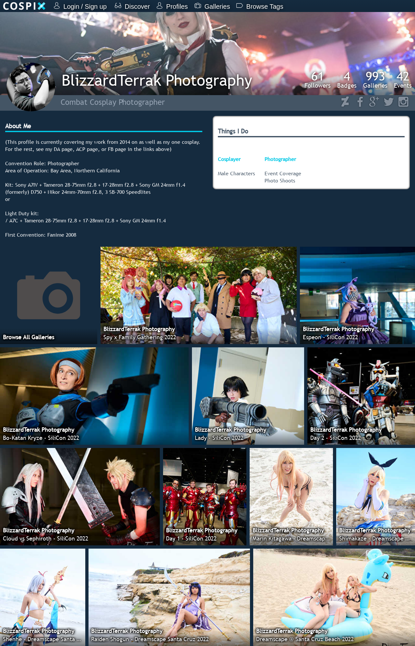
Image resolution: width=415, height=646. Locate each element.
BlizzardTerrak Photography (157, 80)
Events (403, 79)
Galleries (375, 79)
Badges (347, 79)
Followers (317, 79)
